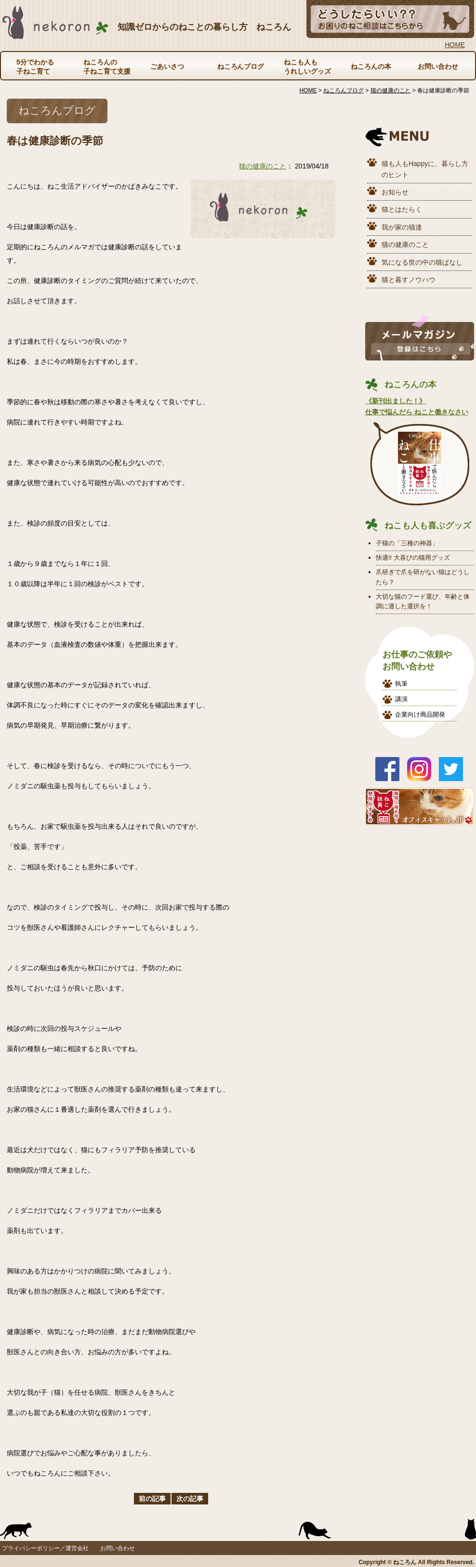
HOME (455, 45)
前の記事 (152, 1499)
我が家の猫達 (402, 227)
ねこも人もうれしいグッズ (307, 66)
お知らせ (395, 192)
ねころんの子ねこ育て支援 (107, 66)
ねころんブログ (240, 66)
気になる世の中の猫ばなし (422, 262)
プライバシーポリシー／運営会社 (45, 1548)
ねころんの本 (371, 66)
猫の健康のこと (262, 166)
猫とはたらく (402, 209)
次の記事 (189, 1499)
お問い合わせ (438, 66)
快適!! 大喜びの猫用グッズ (413, 557)
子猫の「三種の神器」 (407, 543)
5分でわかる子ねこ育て (35, 66)
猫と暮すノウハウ (409, 279)
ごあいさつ (167, 66)
